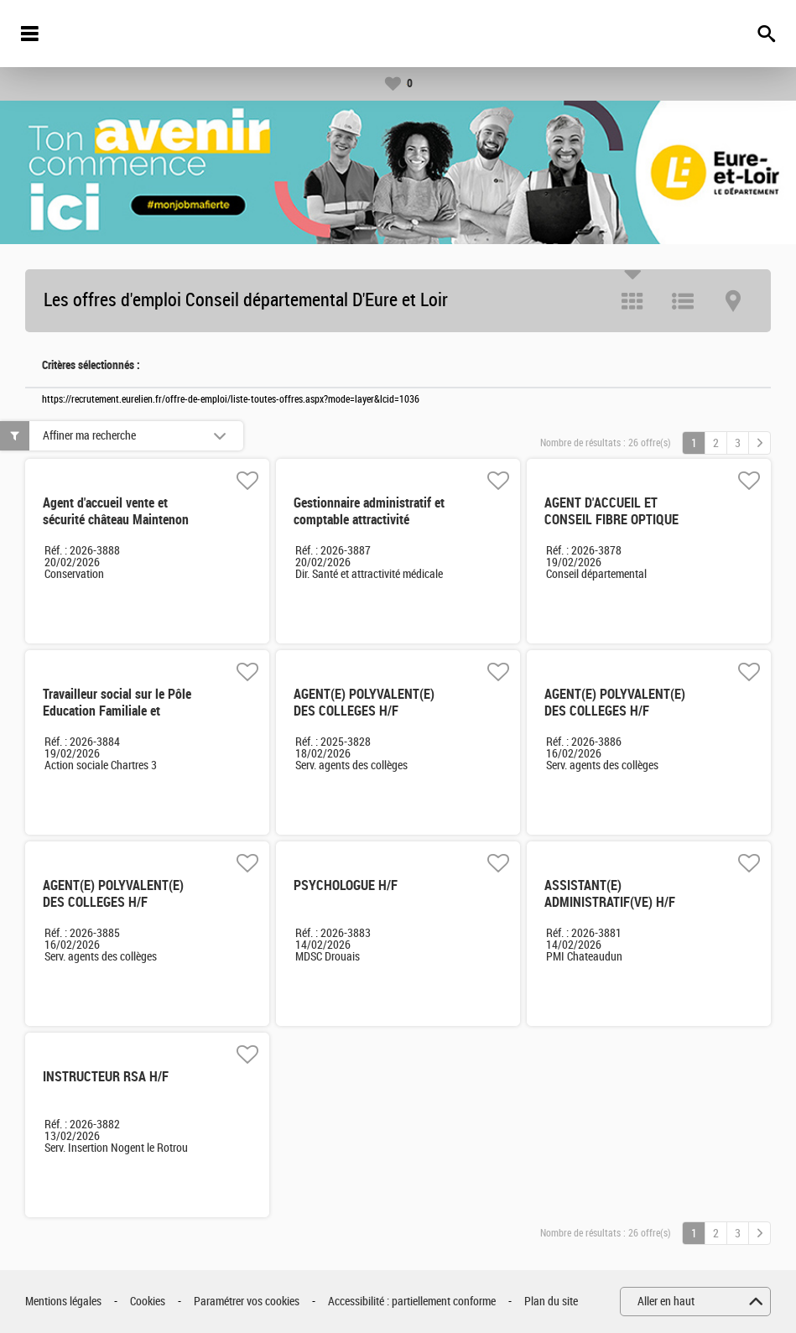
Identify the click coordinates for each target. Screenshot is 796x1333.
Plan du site (551, 1301)
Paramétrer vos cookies (246, 1301)
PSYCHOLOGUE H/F (346, 885)
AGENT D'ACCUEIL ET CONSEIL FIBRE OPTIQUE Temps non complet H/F (611, 519)
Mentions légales (63, 1301)
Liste (682, 301)
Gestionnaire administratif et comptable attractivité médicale (369, 519)
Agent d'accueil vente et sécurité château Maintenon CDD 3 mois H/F (116, 519)
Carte (733, 301)
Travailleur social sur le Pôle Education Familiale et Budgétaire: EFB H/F (117, 711)
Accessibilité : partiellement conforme (412, 1301)
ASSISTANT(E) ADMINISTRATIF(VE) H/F (609, 893)
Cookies (147, 1301)
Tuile (632, 301)
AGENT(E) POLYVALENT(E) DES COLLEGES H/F (364, 702)
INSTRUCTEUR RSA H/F (106, 1077)
